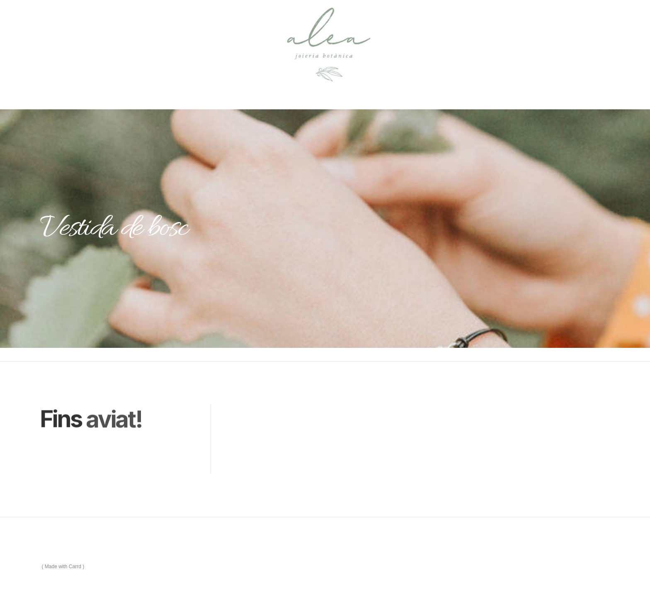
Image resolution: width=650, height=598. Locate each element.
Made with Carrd (63, 566)
